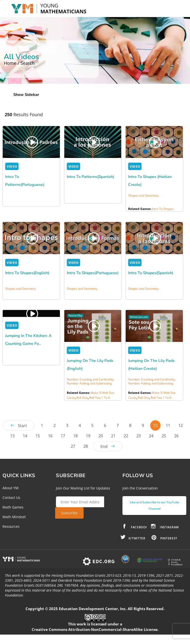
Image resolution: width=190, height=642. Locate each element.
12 (180, 425)
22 (126, 436)
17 (63, 436)
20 (100, 436)
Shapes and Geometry (143, 195)
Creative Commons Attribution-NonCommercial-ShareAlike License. (95, 629)
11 (168, 425)
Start (22, 425)
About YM (10, 488)
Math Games (13, 507)
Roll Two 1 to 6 (99, 398)
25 (164, 436)
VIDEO (12, 166)
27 (73, 446)
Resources (11, 526)
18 (75, 436)
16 (50, 436)
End (104, 446)
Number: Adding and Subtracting (89, 383)
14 (25, 436)
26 (176, 436)
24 (151, 436)
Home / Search (19, 63)
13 (12, 436)
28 (85, 446)
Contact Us (11, 497)
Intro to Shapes (162, 209)
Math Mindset (14, 516)
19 (88, 436)
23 (138, 436)
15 (37, 436)
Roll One (82, 398)
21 (113, 436)
